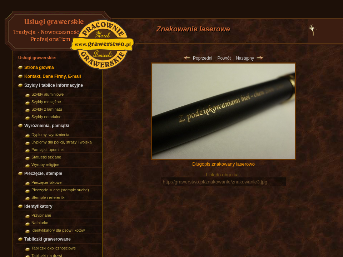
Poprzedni (198, 58)
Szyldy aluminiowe (47, 94)
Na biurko (39, 223)
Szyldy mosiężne (46, 102)
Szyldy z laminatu (46, 109)
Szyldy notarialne (46, 117)
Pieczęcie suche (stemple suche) (60, 190)
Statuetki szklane (46, 157)
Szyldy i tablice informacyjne (53, 85)
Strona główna (39, 67)
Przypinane (41, 215)
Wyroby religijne (45, 164)
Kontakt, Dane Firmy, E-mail (52, 76)
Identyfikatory (38, 206)
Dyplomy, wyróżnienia (50, 134)
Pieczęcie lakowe (46, 182)
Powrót (224, 58)
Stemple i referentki (48, 197)
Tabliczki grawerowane (47, 239)
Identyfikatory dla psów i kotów (58, 230)
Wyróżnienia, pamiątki (46, 125)
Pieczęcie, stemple (43, 173)
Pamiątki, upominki (47, 149)
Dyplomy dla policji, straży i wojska (61, 142)
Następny (249, 58)
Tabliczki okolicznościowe (53, 248)
